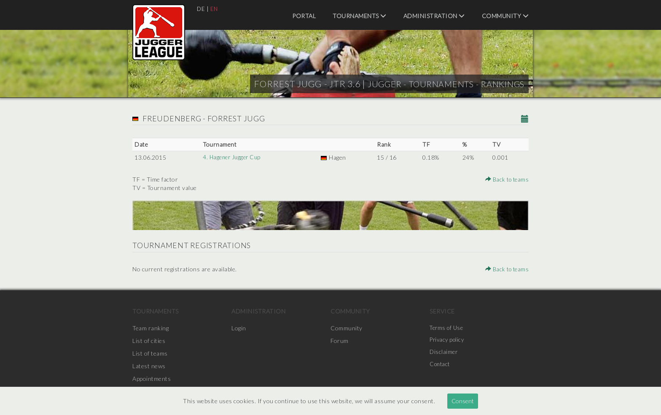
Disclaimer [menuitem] (444, 353)
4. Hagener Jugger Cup (232, 157)
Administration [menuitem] (434, 15)
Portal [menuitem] (304, 15)
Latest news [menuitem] (149, 365)
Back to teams (506, 179)
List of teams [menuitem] (150, 353)
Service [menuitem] (442, 311)
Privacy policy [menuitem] (448, 340)
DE (201, 8)
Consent (462, 400)
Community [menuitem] (505, 15)
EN (215, 8)
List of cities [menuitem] (148, 340)
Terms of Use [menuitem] (448, 328)
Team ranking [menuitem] (150, 328)
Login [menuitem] (238, 328)
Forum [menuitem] (339, 340)
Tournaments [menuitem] (360, 15)
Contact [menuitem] (441, 365)
